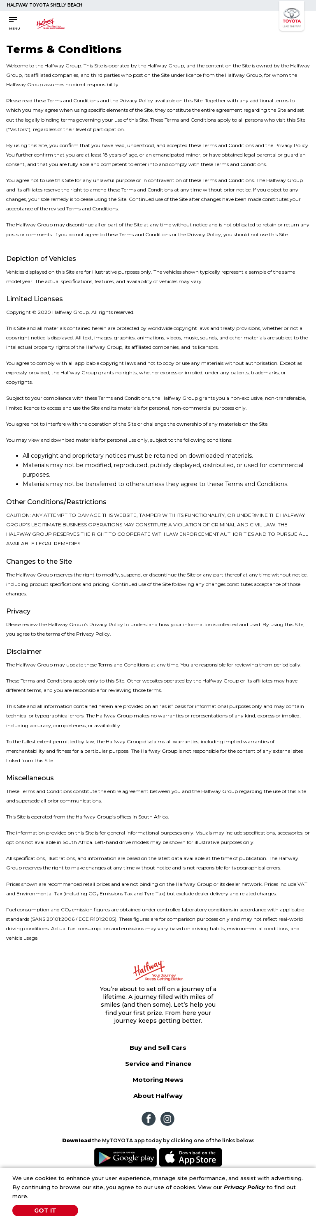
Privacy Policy (244, 1187)
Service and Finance (158, 1063)
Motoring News (158, 1079)
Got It (45, 1210)
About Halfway (158, 1095)
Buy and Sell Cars (158, 1047)
